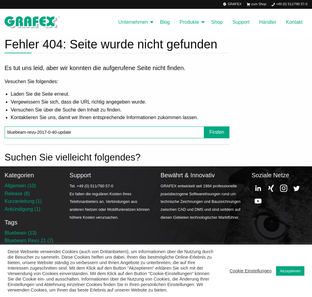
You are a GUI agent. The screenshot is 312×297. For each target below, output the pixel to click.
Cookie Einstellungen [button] (251, 270)
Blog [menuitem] (165, 22)
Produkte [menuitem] (189, 22)
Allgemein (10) (20, 185)
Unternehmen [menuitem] (133, 22)
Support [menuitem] (241, 22)
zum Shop (256, 4)
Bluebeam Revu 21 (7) (29, 240)
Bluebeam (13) (21, 232)
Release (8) (17, 193)
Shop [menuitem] (216, 22)
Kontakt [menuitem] (294, 22)
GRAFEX (232, 4)
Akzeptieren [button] (290, 271)
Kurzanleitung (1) (23, 201)
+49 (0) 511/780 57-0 (289, 4)
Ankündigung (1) (22, 209)
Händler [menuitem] (267, 22)
